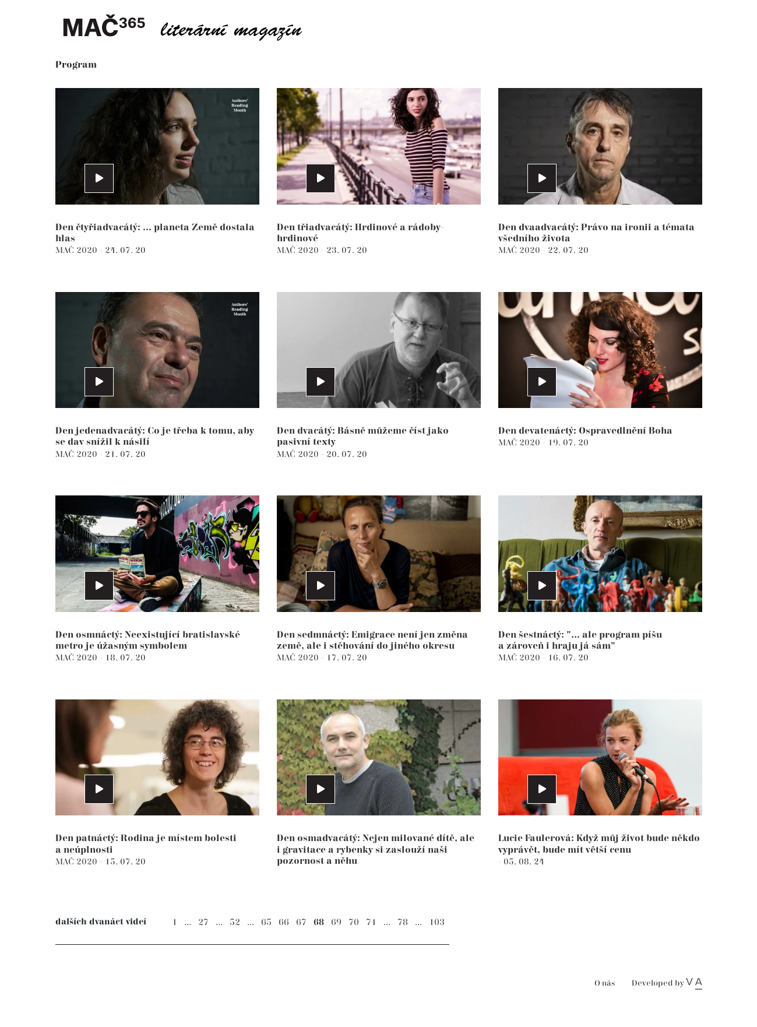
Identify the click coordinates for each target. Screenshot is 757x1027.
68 (319, 922)
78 (402, 922)
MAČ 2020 (77, 250)
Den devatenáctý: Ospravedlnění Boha (585, 431)
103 (437, 922)
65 (266, 922)
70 (353, 922)
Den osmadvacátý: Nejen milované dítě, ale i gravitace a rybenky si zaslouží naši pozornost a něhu (375, 849)
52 (235, 922)
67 (301, 922)
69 (336, 922)
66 (284, 922)
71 (371, 922)
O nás (604, 983)
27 (203, 922)
